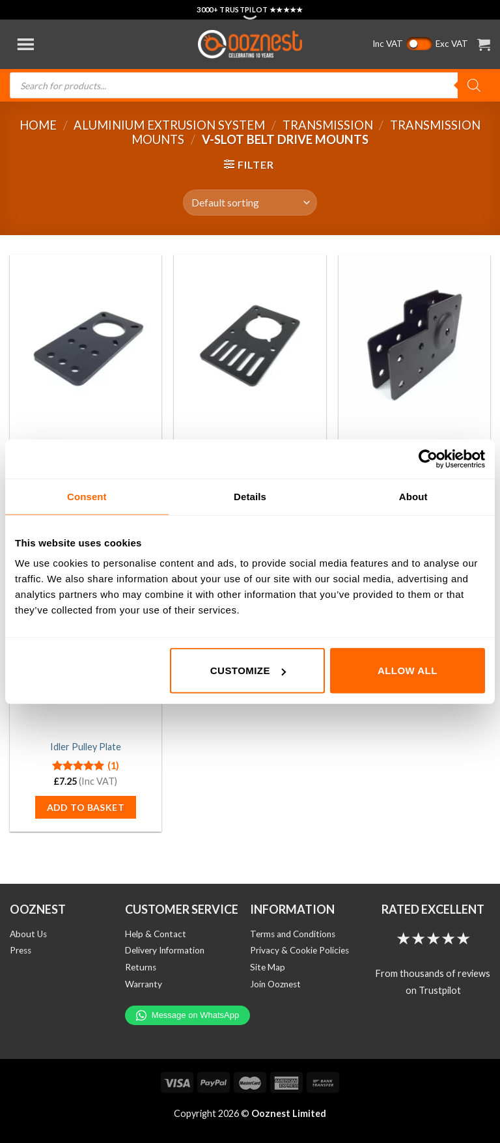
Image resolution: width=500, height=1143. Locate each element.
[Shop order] (250, 203)
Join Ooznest (275, 984)
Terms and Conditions (292, 934)
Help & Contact (155, 934)
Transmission (328, 125)
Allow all (408, 670)
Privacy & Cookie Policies (299, 950)
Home (38, 125)
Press (20, 950)
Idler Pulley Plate (85, 746)
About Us (28, 934)
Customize (248, 670)
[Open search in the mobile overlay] (250, 85)
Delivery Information (164, 950)
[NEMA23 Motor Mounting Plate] (250, 345)
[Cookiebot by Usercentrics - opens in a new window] (428, 458)
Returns (140, 967)
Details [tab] (250, 495)
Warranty (143, 984)
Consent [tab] (87, 495)
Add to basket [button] (85, 807)
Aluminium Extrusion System (169, 125)
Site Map (267, 967)
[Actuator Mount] (414, 345)
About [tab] (413, 495)
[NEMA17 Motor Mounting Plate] (85, 345)
